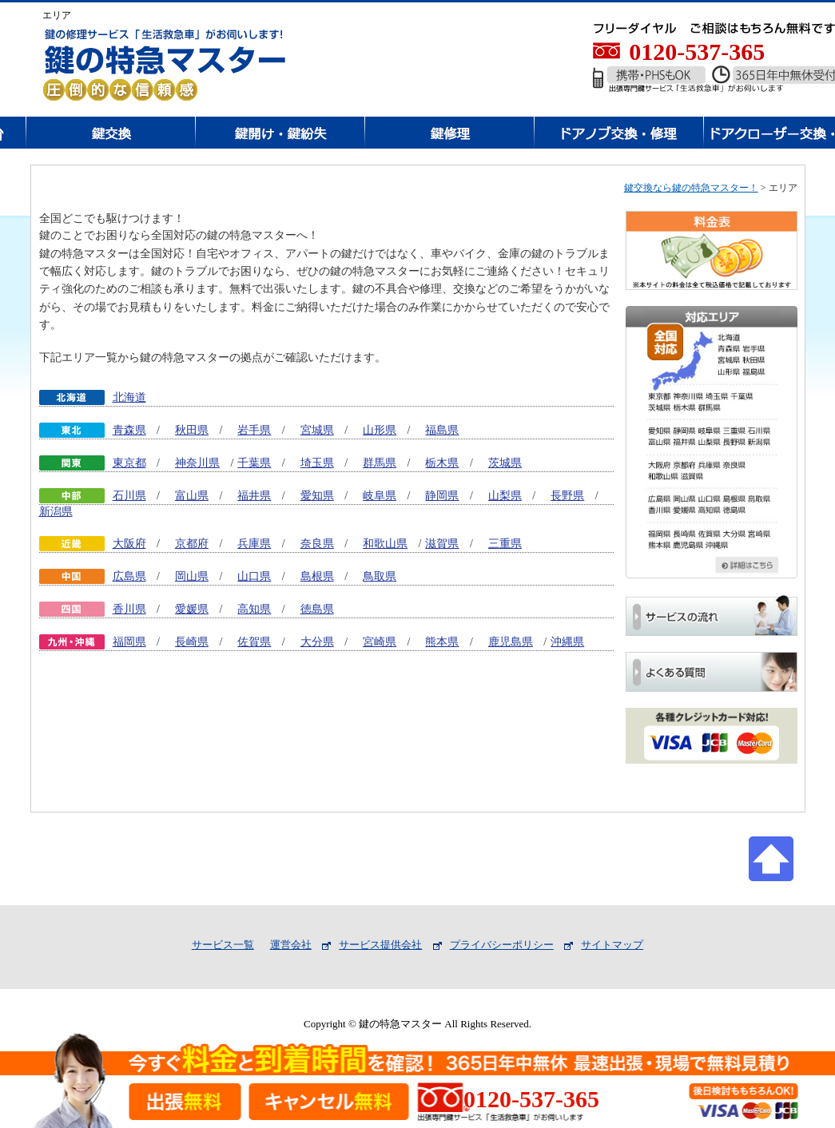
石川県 (129, 496)
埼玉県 (317, 463)
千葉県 (254, 463)
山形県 (379, 430)
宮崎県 (379, 642)
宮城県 (317, 430)
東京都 (129, 463)
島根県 (317, 576)
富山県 (192, 496)
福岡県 (129, 642)
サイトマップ (612, 945)
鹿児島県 (510, 642)
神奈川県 (197, 463)
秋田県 (192, 430)
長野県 (567, 496)
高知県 (254, 609)
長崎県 (192, 642)
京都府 (192, 544)
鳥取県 (379, 576)
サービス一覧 (223, 945)
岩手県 (254, 430)
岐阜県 (379, 496)
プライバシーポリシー (502, 945)
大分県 (317, 642)
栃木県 (442, 463)
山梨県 (505, 496)
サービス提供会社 (380, 945)
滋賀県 (442, 544)
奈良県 (317, 544)
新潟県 (56, 512)
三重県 (505, 544)
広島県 (129, 576)
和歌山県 (385, 544)
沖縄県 (567, 642)
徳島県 (317, 609)
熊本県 (442, 642)
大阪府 (129, 544)
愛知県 (317, 496)
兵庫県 (254, 544)
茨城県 (505, 463)
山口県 (254, 576)
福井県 (254, 496)
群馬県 (379, 463)
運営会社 (291, 945)
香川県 (129, 609)
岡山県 (192, 576)
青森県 (129, 430)
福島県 (442, 430)
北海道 (129, 397)
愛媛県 (192, 609)
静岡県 (442, 496)
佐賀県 (254, 642)
